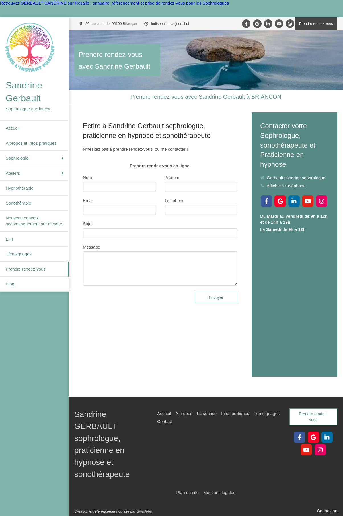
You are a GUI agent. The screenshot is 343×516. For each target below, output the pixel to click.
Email (88, 200)
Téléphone (175, 200)
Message (91, 247)
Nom (87, 177)
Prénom (172, 177)
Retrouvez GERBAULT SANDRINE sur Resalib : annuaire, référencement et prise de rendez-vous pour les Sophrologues (114, 3)
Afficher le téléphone (286, 185)
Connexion (327, 510)
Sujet (88, 223)
